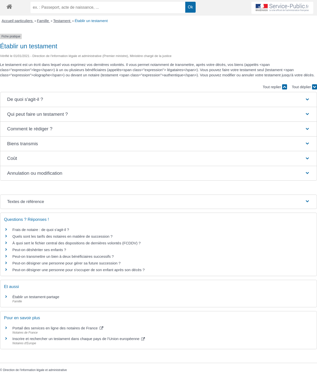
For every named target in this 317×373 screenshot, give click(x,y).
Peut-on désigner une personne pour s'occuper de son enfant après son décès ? (78, 270)
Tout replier (275, 86)
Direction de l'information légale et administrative (35, 370)
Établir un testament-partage (35, 297)
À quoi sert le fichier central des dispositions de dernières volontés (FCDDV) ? (76, 243)
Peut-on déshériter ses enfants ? (39, 250)
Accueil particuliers (18, 21)
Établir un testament (91, 21)
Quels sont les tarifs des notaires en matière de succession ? (62, 236)
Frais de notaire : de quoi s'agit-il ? (40, 230)
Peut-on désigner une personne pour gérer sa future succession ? (66, 263)
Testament (62, 21)
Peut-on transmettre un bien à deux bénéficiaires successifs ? (63, 256)
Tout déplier (304, 86)
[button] (158, 99)
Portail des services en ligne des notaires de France (57, 328)
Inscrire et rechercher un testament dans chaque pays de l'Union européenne (78, 339)
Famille (43, 21)
